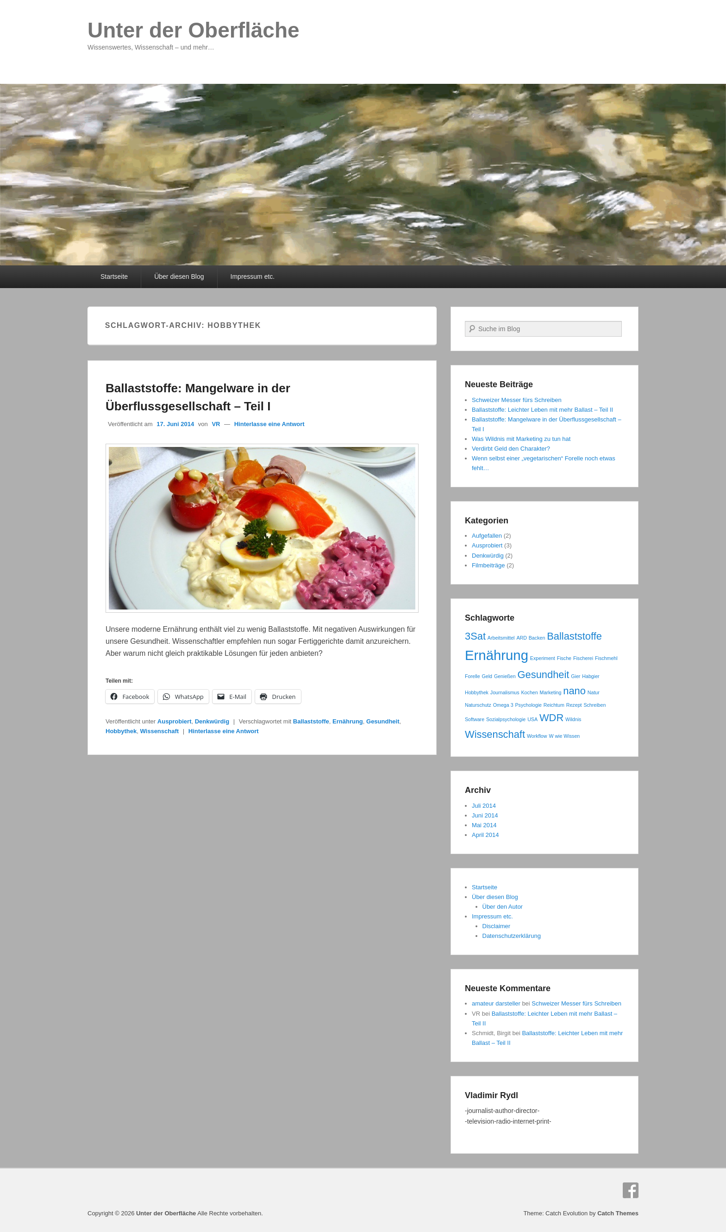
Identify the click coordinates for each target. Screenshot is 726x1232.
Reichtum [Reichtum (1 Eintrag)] (554, 705)
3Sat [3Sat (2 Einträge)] (475, 636)
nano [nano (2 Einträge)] (574, 691)
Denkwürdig (212, 721)
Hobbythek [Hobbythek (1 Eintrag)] (476, 692)
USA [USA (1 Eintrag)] (532, 719)
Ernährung (347, 721)
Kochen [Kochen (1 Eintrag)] (529, 692)
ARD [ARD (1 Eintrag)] (521, 638)
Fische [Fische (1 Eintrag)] (564, 658)
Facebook (630, 1190)
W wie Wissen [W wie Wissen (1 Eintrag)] (564, 736)
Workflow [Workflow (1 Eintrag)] (537, 736)
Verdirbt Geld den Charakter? (511, 448)
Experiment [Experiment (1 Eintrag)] (542, 658)
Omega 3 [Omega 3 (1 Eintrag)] (503, 705)
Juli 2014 (484, 805)
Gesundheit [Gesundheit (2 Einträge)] (544, 674)
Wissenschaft (159, 731)
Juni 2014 (485, 815)
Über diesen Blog (179, 276)
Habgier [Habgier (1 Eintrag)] (590, 676)
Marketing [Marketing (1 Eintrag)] (551, 692)
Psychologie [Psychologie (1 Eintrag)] (528, 705)
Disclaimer (496, 926)
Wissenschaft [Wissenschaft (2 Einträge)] (495, 734)
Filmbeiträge (488, 565)
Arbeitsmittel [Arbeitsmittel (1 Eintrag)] (501, 638)
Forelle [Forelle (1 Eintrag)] (472, 676)
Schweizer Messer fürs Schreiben (517, 399)
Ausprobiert (174, 721)
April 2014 (485, 834)
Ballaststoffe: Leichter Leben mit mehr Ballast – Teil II (542, 409)
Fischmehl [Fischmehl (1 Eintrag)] (606, 658)
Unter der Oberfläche (194, 30)
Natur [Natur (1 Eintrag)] (594, 692)
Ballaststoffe (311, 721)
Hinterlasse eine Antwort (269, 424)
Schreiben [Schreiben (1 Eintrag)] (594, 705)
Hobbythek (121, 731)
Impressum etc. (253, 276)
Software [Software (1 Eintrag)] (474, 719)
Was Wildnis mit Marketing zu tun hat (521, 438)
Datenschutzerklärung (511, 935)
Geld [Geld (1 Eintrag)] (487, 676)
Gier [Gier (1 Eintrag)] (575, 676)
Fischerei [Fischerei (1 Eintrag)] (583, 658)
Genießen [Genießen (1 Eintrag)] (505, 676)
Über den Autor (502, 906)
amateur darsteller (496, 1003)
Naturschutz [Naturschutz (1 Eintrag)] (478, 705)
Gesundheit (383, 721)
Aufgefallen (487, 535)
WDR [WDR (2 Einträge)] (551, 717)
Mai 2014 (484, 825)
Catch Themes (617, 1213)
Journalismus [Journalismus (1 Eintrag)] (504, 692)
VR (216, 424)
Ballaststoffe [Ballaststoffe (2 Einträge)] (574, 636)
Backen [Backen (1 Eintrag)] (537, 638)
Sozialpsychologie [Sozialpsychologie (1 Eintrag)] (506, 719)
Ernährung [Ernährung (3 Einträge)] (496, 655)
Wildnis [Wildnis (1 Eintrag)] (573, 719)
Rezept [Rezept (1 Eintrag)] (574, 705)
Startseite (114, 276)
